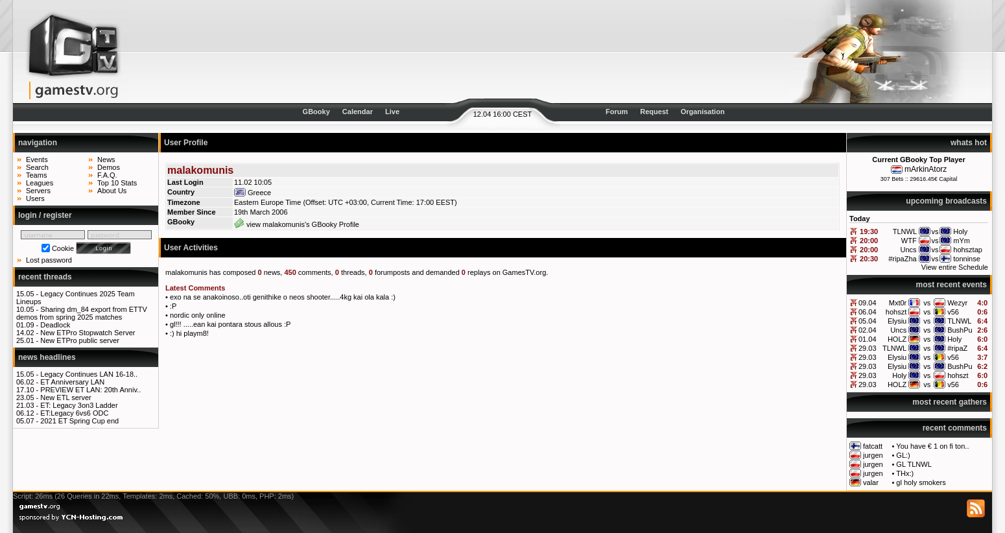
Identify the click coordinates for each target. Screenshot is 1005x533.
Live (392, 111)
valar (871, 482)
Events (37, 159)
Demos (108, 167)
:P (173, 306)
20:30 (869, 259)
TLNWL (959, 321)
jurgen (873, 455)
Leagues (39, 183)
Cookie (63, 248)
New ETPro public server (79, 340)
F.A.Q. (107, 175)
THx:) (905, 473)
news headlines (47, 357)
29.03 (867, 348)
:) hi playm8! (189, 333)
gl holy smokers (920, 482)
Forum (617, 111)
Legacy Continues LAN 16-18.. (88, 374)
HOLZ (897, 339)
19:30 (869, 231)
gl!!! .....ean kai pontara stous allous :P (230, 324)
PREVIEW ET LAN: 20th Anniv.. (90, 390)
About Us (111, 191)
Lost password (49, 260)
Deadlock (55, 325)
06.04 (867, 312)
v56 (953, 312)
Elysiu (897, 321)
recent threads (45, 276)
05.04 (867, 321)
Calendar (357, 111)
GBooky (316, 111)
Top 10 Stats (117, 183)
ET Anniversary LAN (72, 382)
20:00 (869, 240)
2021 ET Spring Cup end (79, 421)
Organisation (703, 111)
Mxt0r (898, 303)
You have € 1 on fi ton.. (932, 446)
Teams (36, 175)
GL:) (903, 455)
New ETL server (65, 397)
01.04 (867, 339)
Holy (954, 339)
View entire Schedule (954, 267)
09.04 (867, 303)
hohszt (896, 312)
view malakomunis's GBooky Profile (296, 224)
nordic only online (198, 315)
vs (926, 303)
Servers (38, 191)
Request (654, 111)
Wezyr (957, 303)
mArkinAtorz (926, 169)
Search (37, 167)
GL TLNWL (913, 464)
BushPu (960, 330)
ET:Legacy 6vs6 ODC (74, 413)
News (106, 159)
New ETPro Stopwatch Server (87, 333)
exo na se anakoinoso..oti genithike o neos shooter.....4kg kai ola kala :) (283, 297)
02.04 (867, 330)
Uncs (898, 330)
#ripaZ (957, 348)
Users (35, 198)
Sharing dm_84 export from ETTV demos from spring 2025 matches (81, 313)
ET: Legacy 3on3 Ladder (78, 405)
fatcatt (872, 446)
